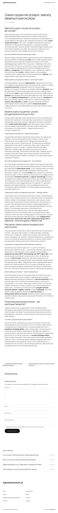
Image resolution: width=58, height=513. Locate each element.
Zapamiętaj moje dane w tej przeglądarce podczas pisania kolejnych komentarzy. (25, 427)
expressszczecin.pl (9, 3)
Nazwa (7, 406)
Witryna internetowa (9, 420)
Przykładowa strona (49, 2)
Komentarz (7, 387)
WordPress (52, 509)
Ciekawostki (11, 22)
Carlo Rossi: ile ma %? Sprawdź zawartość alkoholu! (12, 364)
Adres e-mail (8, 413)
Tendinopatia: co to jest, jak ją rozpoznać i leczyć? (20, 469)
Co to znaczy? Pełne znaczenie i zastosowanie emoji (21, 455)
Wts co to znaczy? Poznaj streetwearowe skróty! (19, 460)
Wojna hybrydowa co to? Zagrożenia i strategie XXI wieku (22, 464)
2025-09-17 (52, 455)
